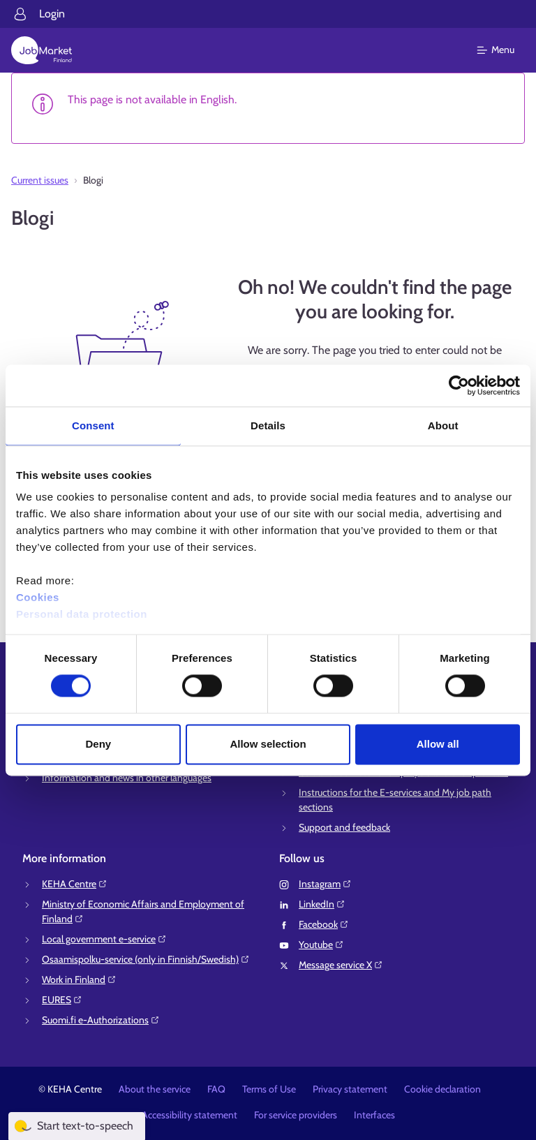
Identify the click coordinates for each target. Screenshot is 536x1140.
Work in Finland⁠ (79, 979)
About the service (155, 1089)
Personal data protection (81, 614)
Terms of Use (269, 1089)
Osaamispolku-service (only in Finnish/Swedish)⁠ (146, 959)
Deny (98, 744)
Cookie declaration (442, 1089)
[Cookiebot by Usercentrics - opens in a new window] (459, 385)
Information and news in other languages (126, 777)
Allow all (438, 744)
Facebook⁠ (324, 924)
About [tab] (443, 425)
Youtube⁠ (321, 944)
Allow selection (268, 744)
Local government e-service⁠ (104, 939)
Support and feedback (344, 827)
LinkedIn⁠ (322, 904)
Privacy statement (350, 1089)
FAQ (216, 1089)
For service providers (295, 1115)
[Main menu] (504, 50)
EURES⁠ (62, 999)
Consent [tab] (93, 425)
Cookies (37, 597)
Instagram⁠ (325, 884)
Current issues (39, 180)
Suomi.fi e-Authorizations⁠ (101, 1020)
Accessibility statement (189, 1115)
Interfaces (374, 1115)
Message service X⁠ (341, 964)
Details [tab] (268, 425)
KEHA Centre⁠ (74, 884)
